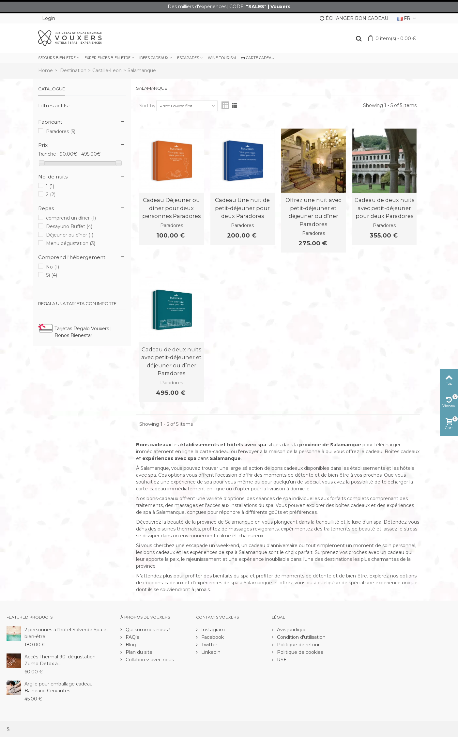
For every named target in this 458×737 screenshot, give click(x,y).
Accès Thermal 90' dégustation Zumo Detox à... (60, 660)
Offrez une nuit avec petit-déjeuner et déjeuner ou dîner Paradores (313, 212)
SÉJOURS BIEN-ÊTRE (57, 57)
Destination (73, 70)
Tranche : (48, 154)
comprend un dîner (71, 218)
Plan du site (138, 652)
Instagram (212, 630)
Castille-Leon (107, 70)
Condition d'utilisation (301, 637)
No (52, 267)
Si (51, 275)
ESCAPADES (188, 57)
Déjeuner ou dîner (69, 235)
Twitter (208, 645)
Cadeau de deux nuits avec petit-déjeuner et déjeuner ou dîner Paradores (171, 361)
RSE (281, 660)
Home (45, 70)
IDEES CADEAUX (153, 57)
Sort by (147, 106)
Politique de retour (298, 645)
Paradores (60, 131)
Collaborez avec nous (149, 660)
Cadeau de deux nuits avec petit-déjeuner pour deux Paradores (384, 208)
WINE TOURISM (222, 57)
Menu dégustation (70, 243)
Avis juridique (291, 630)
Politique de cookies (299, 652)
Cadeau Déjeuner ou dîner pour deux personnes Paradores (171, 208)
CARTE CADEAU (257, 58)
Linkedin (210, 652)
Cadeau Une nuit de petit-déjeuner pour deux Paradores (242, 208)
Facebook (212, 637)
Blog (130, 645)
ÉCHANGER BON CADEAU (354, 18)
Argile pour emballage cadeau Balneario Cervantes (58, 687)
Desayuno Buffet (69, 226)
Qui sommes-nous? (147, 630)
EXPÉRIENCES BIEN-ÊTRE (107, 57)
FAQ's (131, 637)
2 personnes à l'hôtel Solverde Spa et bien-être (66, 633)
